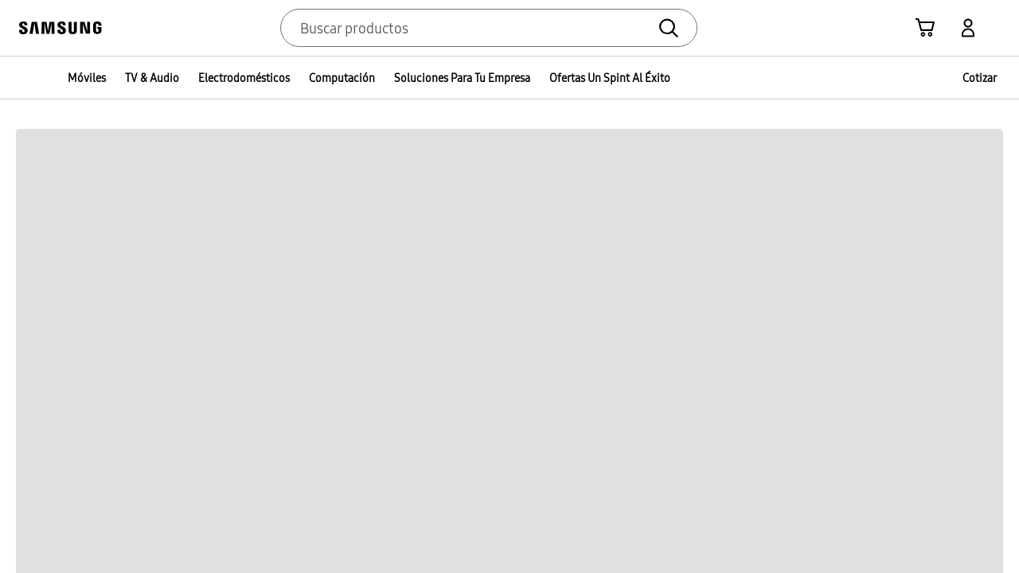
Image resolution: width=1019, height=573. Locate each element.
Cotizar (979, 78)
